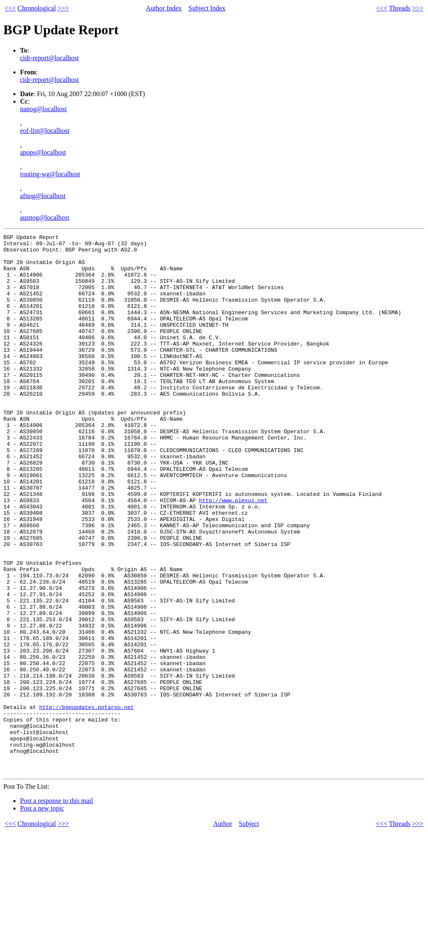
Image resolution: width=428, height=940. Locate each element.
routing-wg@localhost (50, 174)
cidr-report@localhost (49, 57)
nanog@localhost (43, 108)
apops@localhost (43, 152)
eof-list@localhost (44, 130)
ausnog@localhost (44, 217)
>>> (63, 8)
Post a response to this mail (56, 908)
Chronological (37, 8)
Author (222, 931)
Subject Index (207, 8)
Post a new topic (42, 916)
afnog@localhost (43, 195)
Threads (399, 8)
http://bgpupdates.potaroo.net (86, 802)
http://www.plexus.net (233, 554)
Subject (249, 931)
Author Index (164, 8)
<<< (10, 8)
